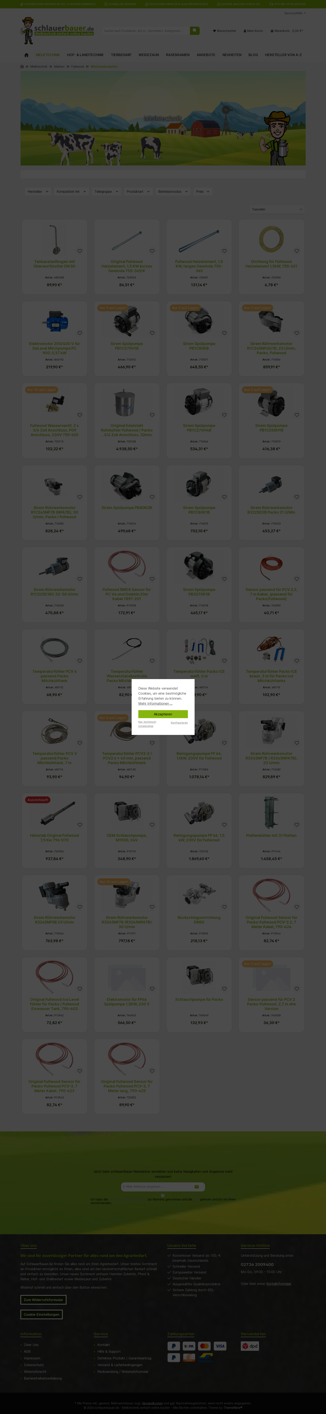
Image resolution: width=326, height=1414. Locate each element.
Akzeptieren (163, 714)
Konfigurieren (179, 722)
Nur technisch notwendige (147, 723)
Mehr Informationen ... (155, 703)
